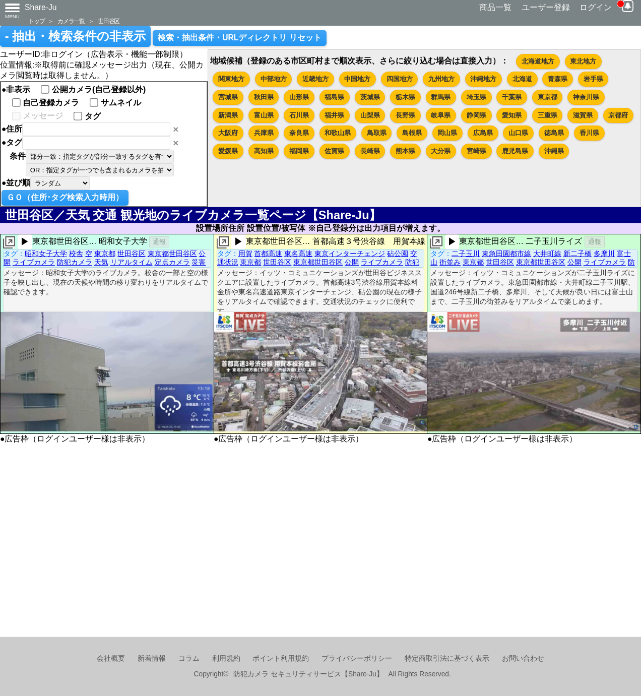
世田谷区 (108, 21)
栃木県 (405, 97)
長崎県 (370, 151)
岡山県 (447, 133)
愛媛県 (228, 151)
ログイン (596, 7)
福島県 (334, 97)
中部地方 (274, 79)
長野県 (405, 115)
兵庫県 (264, 133)
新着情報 (152, 658)
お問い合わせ (523, 658)
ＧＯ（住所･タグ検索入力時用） (65, 197)
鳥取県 (377, 133)
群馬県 (441, 97)
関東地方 (231, 79)
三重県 (547, 115)
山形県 (299, 97)
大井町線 (547, 253)
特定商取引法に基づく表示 (447, 658)
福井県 (334, 115)
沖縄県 (554, 151)
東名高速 (298, 253)
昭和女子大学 (46, 253)
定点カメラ (172, 262)
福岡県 (299, 151)
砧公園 (397, 253)
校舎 (76, 253)
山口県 (518, 133)
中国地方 (357, 79)
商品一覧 (495, 7)
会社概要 (111, 658)
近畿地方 (315, 79)
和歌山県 (338, 133)
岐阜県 (441, 115)
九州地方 (441, 79)
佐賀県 (334, 151)
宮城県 (228, 97)
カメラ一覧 (71, 21)
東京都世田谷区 (172, 253)
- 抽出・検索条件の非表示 (75, 36)
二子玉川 (466, 253)
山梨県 (370, 115)
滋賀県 (583, 115)
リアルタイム (131, 262)
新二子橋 (577, 253)
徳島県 (554, 133)
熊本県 (405, 151)
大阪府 (228, 133)
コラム (189, 658)
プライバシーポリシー (357, 658)
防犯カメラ (74, 262)
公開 (352, 262)
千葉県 (512, 97)
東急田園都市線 (506, 253)
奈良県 (299, 133)
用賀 (245, 253)
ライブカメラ (34, 262)
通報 (159, 241)
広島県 (483, 133)
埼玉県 (476, 97)
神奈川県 (586, 97)
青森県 (557, 79)
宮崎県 (476, 151)
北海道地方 (538, 61)
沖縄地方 (483, 79)
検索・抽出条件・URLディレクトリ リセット (240, 37)
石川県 (299, 115)
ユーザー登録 (546, 7)
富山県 (264, 115)
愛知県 (512, 115)
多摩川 (604, 253)
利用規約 (226, 658)
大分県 (441, 151)
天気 (101, 262)
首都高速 (268, 253)
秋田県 (264, 97)
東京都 (547, 97)
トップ (36, 21)
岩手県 (593, 79)
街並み (450, 262)
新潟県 (228, 115)
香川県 (589, 133)
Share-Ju (41, 7)
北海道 (522, 79)
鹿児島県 (515, 151)
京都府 (618, 115)
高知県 (264, 151)
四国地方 (400, 79)
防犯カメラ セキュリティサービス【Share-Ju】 (308, 674)
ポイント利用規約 (280, 658)
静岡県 (476, 115)
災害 (198, 262)
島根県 (412, 133)
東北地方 (583, 61)
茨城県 (370, 97)
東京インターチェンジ (349, 253)
